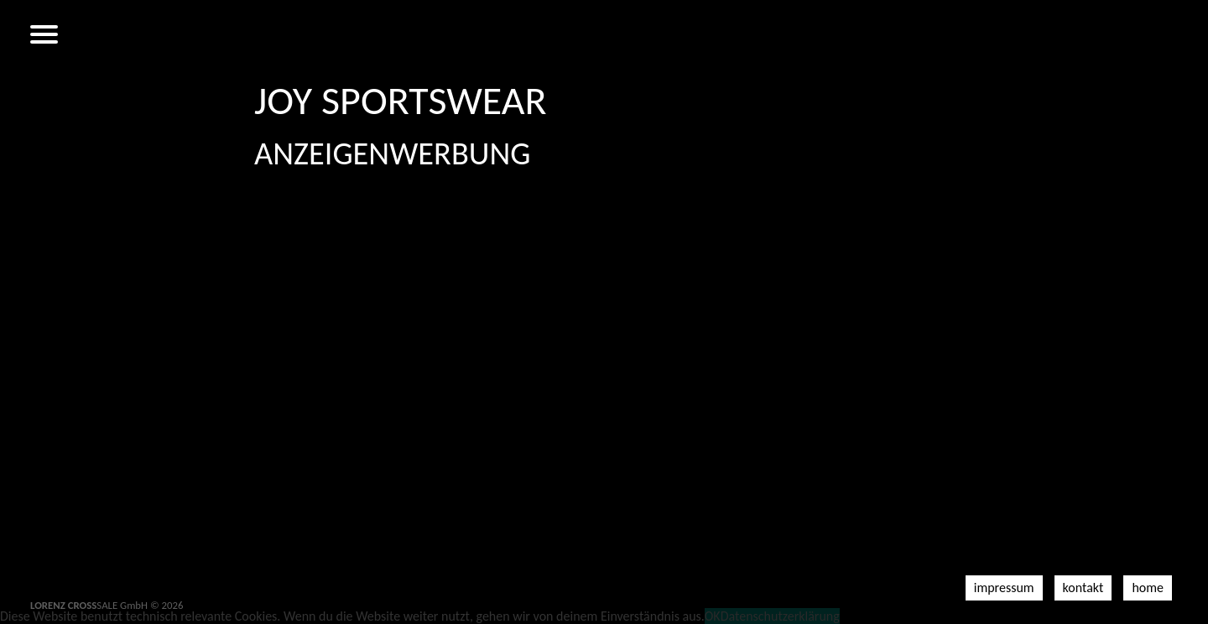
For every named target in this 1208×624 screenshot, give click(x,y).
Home (1148, 587)
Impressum (1004, 587)
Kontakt (1083, 587)
